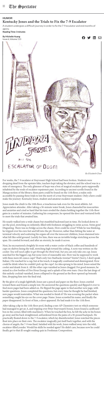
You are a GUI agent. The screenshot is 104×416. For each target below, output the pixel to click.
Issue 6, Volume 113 (12, 39)
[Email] (99, 38)
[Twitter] (89, 38)
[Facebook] (83, 38)
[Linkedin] (94, 38)
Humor (7, 18)
